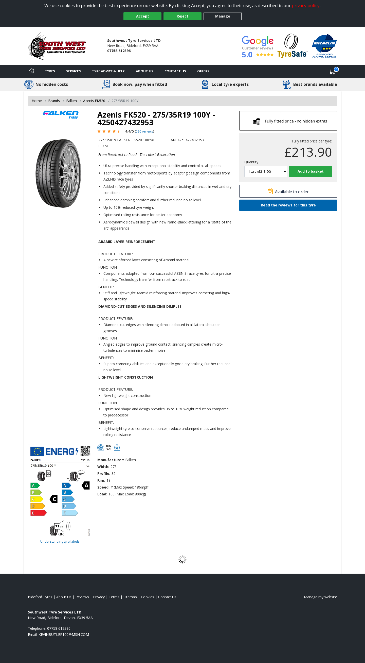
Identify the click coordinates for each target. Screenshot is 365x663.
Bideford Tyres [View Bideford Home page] (40, 596)
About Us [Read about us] (63, 596)
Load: (102, 494)
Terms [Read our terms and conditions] (114, 596)
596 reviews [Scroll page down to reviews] (144, 131)
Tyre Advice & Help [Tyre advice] (108, 71)
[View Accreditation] (292, 45)
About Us (144, 71)
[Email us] (64, 634)
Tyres (50, 71)
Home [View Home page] (37, 100)
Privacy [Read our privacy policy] (99, 596)
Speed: (103, 487)
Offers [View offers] (203, 71)
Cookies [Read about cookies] (147, 596)
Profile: (103, 473)
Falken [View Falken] (71, 100)
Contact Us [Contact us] (175, 71)
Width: (103, 466)
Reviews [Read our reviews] (82, 596)
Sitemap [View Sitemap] (130, 596)
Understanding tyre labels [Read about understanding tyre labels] (60, 541)
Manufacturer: (110, 459)
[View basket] (332, 71)
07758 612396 (119, 50)
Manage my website (320, 596)
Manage (222, 16)
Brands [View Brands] (54, 100)
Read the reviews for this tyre (288, 205)
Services (73, 71)
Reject (182, 16)
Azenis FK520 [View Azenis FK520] (94, 100)
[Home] (31, 71)
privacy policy (306, 5)
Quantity (251, 161)
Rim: (101, 480)
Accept (142, 16)
